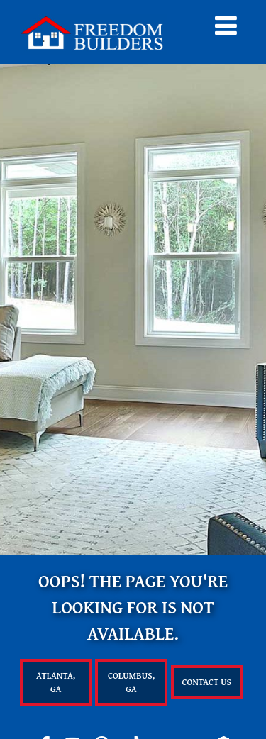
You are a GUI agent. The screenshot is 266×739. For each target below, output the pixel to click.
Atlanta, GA (55, 682)
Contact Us (207, 682)
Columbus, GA (131, 682)
